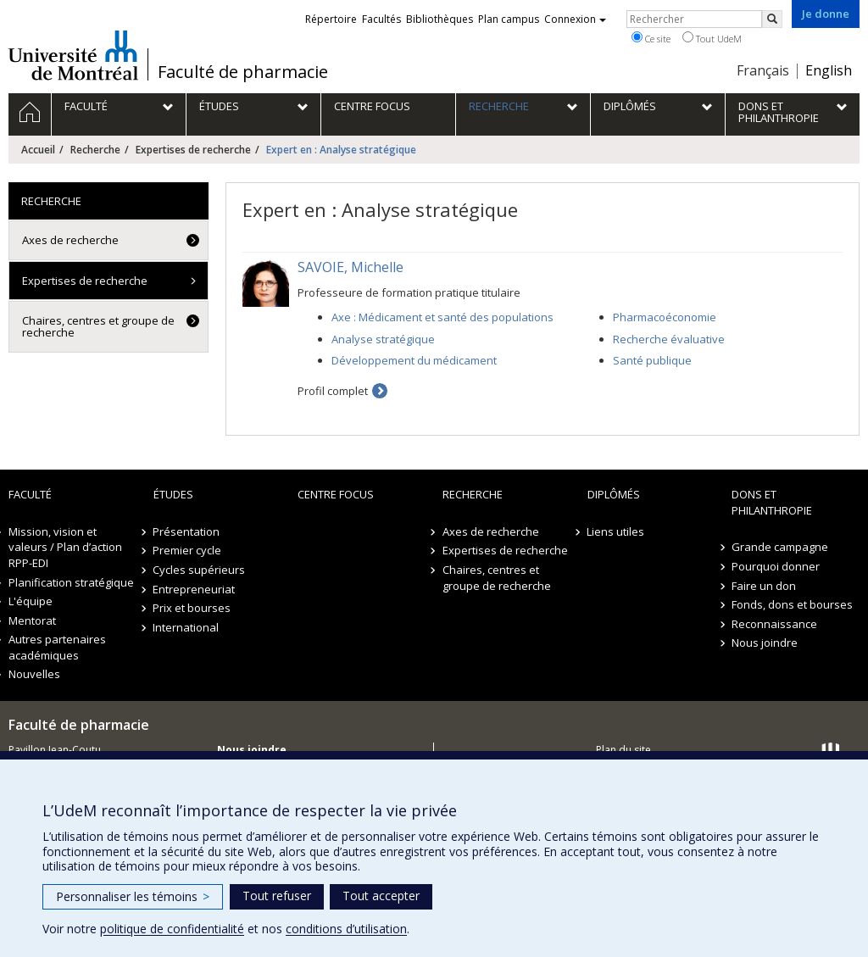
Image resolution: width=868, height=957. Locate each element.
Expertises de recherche (193, 149)
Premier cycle (187, 550)
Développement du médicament (414, 360)
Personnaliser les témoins (132, 896)
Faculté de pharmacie (243, 72)
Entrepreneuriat (194, 589)
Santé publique (652, 360)
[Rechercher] (772, 19)
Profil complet (333, 390)
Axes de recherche (70, 240)
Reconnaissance (774, 624)
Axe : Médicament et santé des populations (442, 317)
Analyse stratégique (383, 339)
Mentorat (32, 620)
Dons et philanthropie (772, 502)
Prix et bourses (192, 607)
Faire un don (764, 585)
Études (173, 494)
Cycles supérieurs (199, 569)
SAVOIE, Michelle (350, 267)
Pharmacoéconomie (664, 317)
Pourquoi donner (776, 566)
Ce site (651, 38)
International (186, 627)
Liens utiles (616, 531)
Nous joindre (765, 642)
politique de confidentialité (172, 929)
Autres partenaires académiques (57, 647)
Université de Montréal (73, 55)
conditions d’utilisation (346, 929)
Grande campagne (780, 546)
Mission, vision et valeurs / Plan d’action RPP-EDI (65, 547)
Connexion (575, 19)
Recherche (95, 149)
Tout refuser (276, 895)
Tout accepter (381, 895)
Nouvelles (34, 674)
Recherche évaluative (669, 339)
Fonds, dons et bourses (792, 604)
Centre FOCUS (336, 494)
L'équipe (30, 601)
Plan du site (623, 750)
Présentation (186, 531)
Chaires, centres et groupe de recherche (98, 326)
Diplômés (613, 494)
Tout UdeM (712, 38)
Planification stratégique (71, 582)
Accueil (38, 149)
